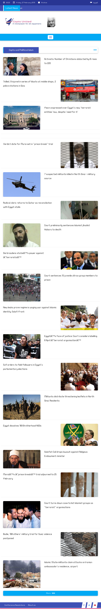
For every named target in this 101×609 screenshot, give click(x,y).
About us (32, 605)
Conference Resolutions (14, 605)
